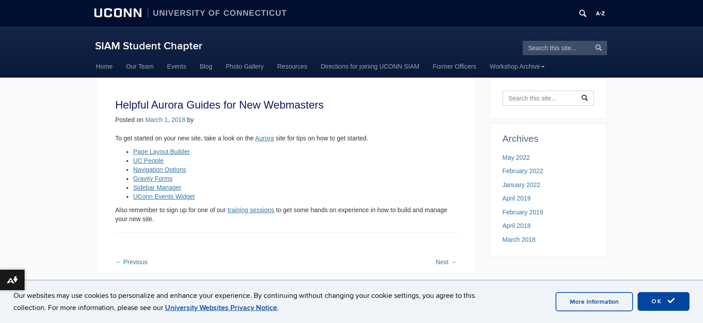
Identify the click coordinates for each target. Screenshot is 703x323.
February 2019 (523, 212)
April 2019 (517, 198)
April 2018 (517, 225)
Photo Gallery (245, 66)
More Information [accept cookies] (594, 302)
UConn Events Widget (164, 196)
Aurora (264, 138)
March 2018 (519, 239)
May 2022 (516, 157)
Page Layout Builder (161, 151)
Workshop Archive (517, 66)
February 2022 (523, 171)
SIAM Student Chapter (148, 45)
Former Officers (454, 66)
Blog (206, 66)
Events (177, 66)
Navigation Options (159, 169)
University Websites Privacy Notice (221, 307)
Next (446, 262)
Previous (131, 262)
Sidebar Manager (157, 187)
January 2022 (522, 184)
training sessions (251, 210)
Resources (292, 66)
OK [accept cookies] (663, 301)
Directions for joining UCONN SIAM (370, 66)
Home (104, 66)
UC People (148, 160)
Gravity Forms (153, 178)
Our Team (139, 66)
